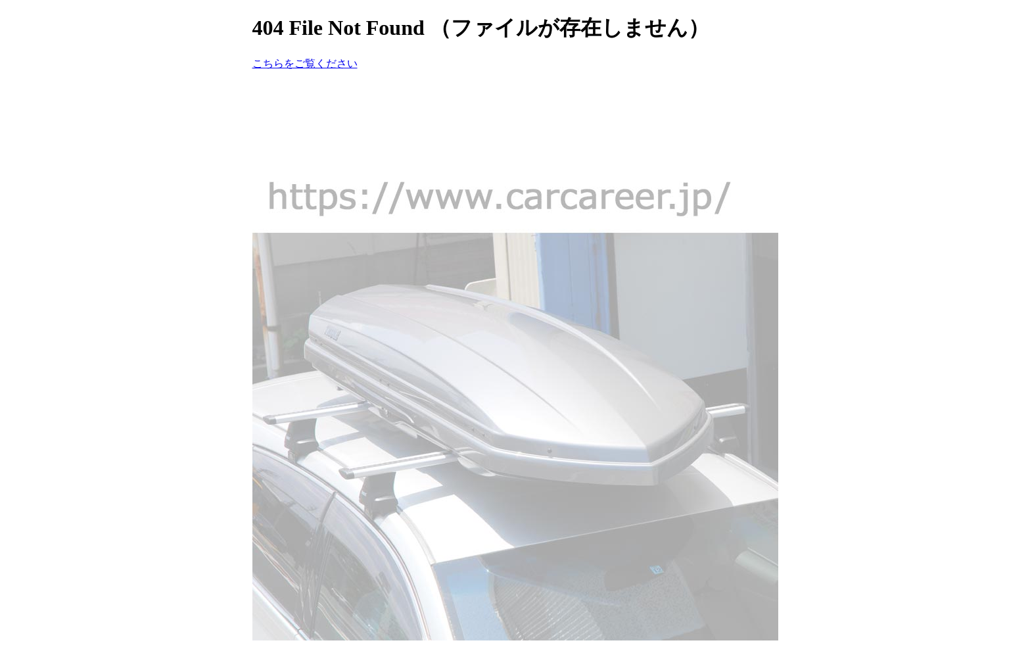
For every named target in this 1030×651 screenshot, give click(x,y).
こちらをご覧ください (305, 63)
